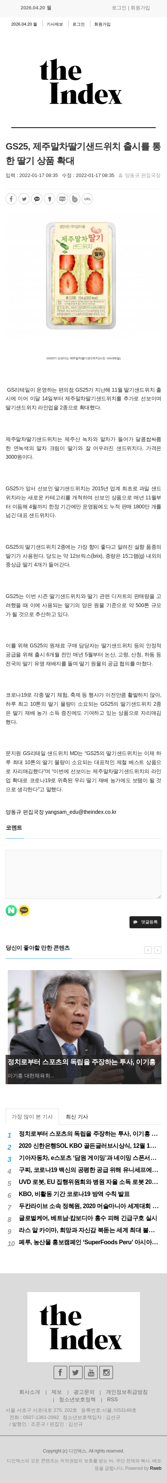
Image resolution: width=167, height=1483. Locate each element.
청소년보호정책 (77, 1399)
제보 (56, 1392)
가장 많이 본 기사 (32, 1117)
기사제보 (55, 24)
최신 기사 (77, 1117)
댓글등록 (145, 922)
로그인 (119, 8)
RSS (112, 1399)
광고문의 (84, 1392)
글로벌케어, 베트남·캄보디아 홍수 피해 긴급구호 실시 (88, 1218)
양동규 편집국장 (143, 175)
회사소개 (29, 1392)
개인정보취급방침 (127, 1392)
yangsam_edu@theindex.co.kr (80, 812)
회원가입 (140, 8)
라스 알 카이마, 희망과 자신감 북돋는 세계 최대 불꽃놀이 (92, 1230)
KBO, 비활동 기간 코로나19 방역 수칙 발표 (74, 1194)
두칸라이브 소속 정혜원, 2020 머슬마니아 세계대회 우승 (91, 1206)
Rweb (155, 1468)
